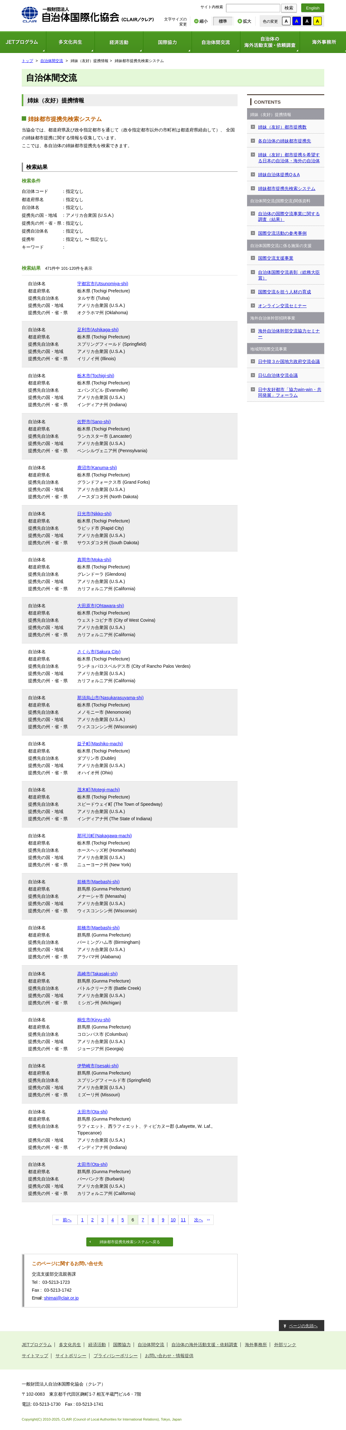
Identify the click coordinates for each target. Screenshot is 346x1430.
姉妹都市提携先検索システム (286, 188)
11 (183, 1219)
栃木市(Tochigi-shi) (95, 375)
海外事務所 (256, 1344)
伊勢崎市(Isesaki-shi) (97, 1065)
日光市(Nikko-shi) (94, 513)
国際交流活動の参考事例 (282, 233)
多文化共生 (70, 42)
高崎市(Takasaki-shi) (97, 973)
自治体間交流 (216, 42)
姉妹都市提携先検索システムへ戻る (130, 1242)
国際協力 (167, 42)
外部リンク (285, 1344)
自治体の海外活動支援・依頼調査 (270, 42)
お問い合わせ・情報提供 (169, 1355)
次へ (198, 1219)
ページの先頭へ (303, 1325)
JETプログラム (37, 1344)
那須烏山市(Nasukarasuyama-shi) (110, 697)
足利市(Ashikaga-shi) (97, 329)
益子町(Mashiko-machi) (100, 743)
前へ (67, 1219)
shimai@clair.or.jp (61, 1297)
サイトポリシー (70, 1355)
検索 (289, 7)
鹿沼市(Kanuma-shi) (97, 467)
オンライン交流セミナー (282, 305)
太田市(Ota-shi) (92, 1111)
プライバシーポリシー (116, 1355)
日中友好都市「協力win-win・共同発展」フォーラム (289, 392)
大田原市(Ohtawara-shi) (100, 605)
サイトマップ (35, 1355)
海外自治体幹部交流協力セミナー (289, 333)
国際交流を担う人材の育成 (284, 291)
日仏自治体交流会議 (278, 375)
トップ (27, 61)
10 (173, 1219)
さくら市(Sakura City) (99, 651)
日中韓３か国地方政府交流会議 (289, 361)
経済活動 (119, 42)
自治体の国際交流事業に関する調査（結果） (289, 216)
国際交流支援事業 (275, 258)
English (313, 8)
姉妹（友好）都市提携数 (282, 127)
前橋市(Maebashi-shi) (98, 881)
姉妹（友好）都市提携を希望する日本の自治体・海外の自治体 (289, 157)
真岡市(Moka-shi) (94, 559)
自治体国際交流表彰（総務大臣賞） (289, 275)
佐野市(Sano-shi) (94, 421)
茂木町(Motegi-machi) (98, 789)
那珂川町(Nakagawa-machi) (104, 835)
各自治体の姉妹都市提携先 (284, 140)
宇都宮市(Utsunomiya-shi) (102, 283)
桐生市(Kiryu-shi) (94, 1019)
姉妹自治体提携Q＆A (279, 174)
